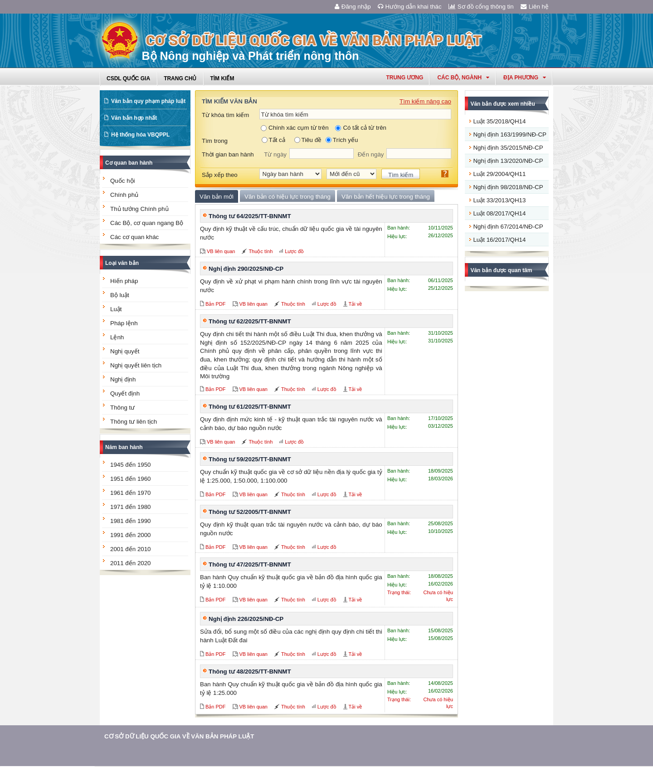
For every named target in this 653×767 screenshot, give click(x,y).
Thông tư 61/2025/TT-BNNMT (250, 406)
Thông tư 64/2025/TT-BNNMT (250, 216)
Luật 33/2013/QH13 (499, 200)
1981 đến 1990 (130, 521)
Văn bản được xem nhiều (502, 104)
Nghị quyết (124, 351)
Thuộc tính (261, 251)
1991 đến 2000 (130, 535)
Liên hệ (535, 6)
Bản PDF (215, 304)
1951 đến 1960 (130, 478)
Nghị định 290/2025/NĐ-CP (246, 268)
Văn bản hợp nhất (134, 118)
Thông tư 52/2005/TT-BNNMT (250, 511)
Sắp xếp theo (220, 174)
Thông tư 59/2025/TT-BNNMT (250, 459)
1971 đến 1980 (130, 506)
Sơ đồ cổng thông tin (481, 6)
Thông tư (122, 407)
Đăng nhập (353, 6)
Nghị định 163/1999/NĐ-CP (509, 134)
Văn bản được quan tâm (501, 270)
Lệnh (117, 337)
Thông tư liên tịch (133, 421)
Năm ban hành (124, 447)
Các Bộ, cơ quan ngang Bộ (146, 223)
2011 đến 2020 (130, 563)
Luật (116, 309)
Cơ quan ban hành (128, 163)
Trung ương (404, 77)
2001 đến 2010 (130, 549)
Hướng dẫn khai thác (410, 6)
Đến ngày (371, 154)
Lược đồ (294, 251)
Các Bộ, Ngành (463, 77)
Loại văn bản (122, 263)
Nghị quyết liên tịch (135, 365)
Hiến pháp (124, 281)
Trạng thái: (399, 592)
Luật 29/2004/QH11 (499, 174)
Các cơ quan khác (134, 237)
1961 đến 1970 (130, 492)
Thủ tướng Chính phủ (139, 208)
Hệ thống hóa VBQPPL (140, 135)
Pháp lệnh (124, 323)
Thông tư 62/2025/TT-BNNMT (250, 321)
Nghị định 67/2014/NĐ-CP (508, 226)
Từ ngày (275, 154)
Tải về (355, 304)
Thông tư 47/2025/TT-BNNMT (250, 564)
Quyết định (125, 393)
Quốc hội (122, 180)
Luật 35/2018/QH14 (499, 121)
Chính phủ (124, 194)
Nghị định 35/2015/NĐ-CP (508, 147)
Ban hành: (398, 227)
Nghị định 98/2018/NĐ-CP (508, 187)
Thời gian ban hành (228, 154)
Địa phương (524, 77)
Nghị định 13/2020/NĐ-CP (508, 160)
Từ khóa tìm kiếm (225, 115)
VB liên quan (221, 251)
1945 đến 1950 (130, 464)
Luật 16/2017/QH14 (499, 239)
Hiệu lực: (397, 236)
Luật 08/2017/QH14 (499, 213)
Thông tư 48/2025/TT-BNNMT (250, 671)
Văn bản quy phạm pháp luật (148, 101)
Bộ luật (119, 295)
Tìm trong (215, 140)
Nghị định (123, 379)
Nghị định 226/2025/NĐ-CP (246, 619)
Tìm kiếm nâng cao (425, 101)
